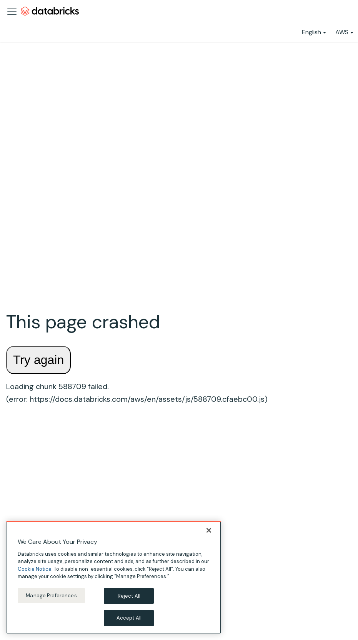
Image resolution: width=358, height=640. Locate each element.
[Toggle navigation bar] (12, 11)
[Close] (208, 530)
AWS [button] (341, 32)
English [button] (311, 32)
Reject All (129, 596)
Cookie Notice (35, 569)
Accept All (129, 618)
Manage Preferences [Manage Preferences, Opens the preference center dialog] (51, 595)
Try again (38, 360)
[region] (113, 577)
